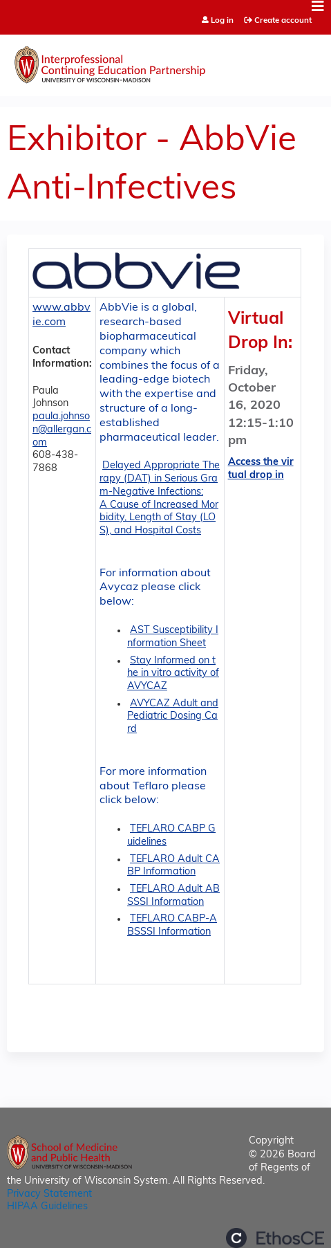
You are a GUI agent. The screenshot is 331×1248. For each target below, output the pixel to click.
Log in (222, 21)
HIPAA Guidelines (47, 1207)
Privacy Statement (49, 1194)
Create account (283, 21)
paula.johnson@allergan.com (61, 430)
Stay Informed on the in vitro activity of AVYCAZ (173, 674)
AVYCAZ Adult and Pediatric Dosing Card (172, 717)
